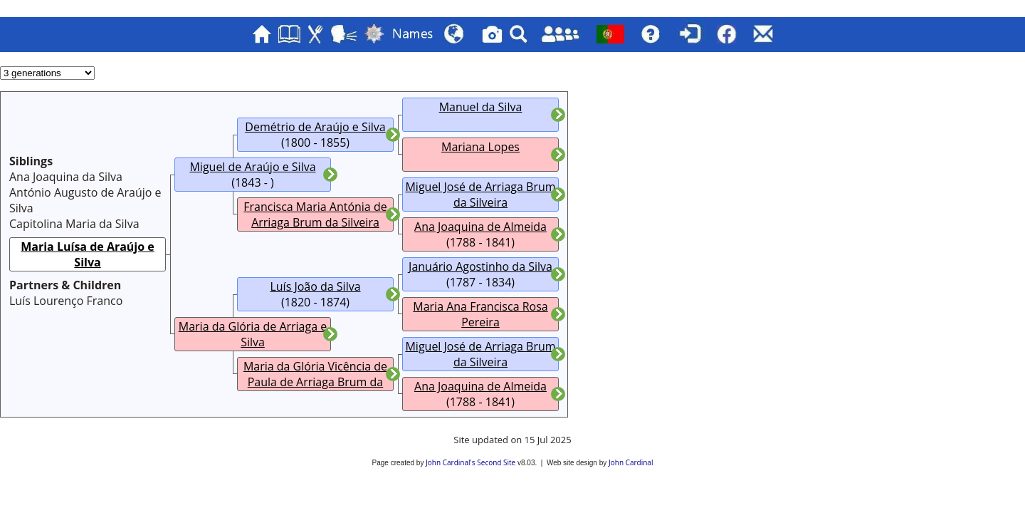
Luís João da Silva (315, 286)
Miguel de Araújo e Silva (252, 167)
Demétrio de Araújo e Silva (315, 127)
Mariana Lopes (480, 147)
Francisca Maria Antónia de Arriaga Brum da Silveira (315, 214)
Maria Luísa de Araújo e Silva (87, 254)
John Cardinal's (450, 462)
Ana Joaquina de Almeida (480, 226)
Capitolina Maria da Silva (74, 224)
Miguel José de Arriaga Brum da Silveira (480, 194)
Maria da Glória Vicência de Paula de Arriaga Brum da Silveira (315, 381)
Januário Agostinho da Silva (480, 266)
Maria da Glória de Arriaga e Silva (253, 334)
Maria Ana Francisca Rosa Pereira (480, 314)
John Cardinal (631, 462)
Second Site (496, 462)
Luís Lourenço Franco (65, 301)
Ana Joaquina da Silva (65, 177)
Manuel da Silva (480, 107)
